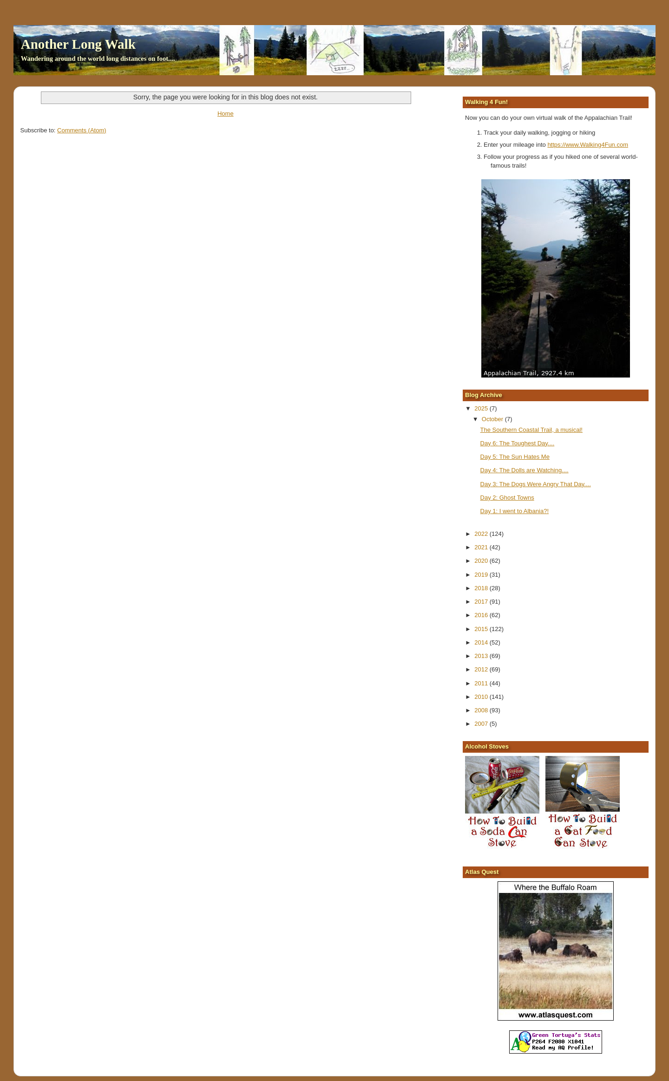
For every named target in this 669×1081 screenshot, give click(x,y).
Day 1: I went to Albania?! (514, 511)
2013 (482, 655)
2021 (482, 547)
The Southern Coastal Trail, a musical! (531, 429)
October (493, 419)
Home (225, 113)
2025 (482, 408)
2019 (482, 574)
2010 (482, 696)
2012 (482, 669)
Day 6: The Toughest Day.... (517, 443)
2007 (482, 723)
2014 (482, 642)
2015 (482, 628)
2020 (482, 560)
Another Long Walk (78, 44)
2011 (482, 683)
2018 (482, 588)
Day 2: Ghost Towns (507, 497)
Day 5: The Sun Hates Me (515, 456)
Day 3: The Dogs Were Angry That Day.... (535, 484)
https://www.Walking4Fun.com (587, 144)
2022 (482, 533)
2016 (482, 615)
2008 (482, 710)
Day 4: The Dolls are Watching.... (524, 470)
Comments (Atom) (81, 130)
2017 (482, 601)
